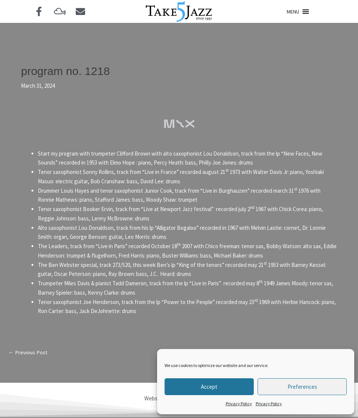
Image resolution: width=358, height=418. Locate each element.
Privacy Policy (239, 403)
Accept (209, 386)
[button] (293, 11)
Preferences (302, 386)
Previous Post (28, 352)
